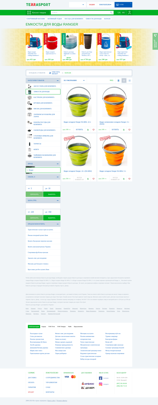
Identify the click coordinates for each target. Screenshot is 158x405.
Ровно (43, 311)
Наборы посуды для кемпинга (38, 122)
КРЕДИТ (31, 392)
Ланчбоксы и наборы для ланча (41, 114)
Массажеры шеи (60, 350)
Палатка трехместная (37, 339)
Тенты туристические (87, 342)
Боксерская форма (111, 339)
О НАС (48, 387)
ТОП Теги (51, 326)
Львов (51, 308)
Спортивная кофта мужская (114, 345)
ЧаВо (69, 326)
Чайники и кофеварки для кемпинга (41, 155)
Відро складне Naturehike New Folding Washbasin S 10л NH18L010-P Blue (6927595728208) (34, 55)
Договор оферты (61, 400)
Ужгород (43, 314)
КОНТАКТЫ (50, 392)
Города (44, 326)
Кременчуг (81, 311)
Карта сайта (51, 400)
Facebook (103, 378)
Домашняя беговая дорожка (39, 348)
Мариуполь (83, 308)
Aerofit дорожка (35, 345)
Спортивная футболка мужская (38, 252)
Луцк (118, 311)
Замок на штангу (60, 339)
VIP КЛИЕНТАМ (51, 382)
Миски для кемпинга (39, 108)
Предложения (78, 326)
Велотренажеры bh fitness (38, 342)
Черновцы (73, 311)
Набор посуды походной (88, 359)
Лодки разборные (61, 353)
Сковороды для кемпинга (41, 130)
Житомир (127, 308)
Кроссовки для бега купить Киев (38, 269)
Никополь (28, 314)
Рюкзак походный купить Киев (38, 235)
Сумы (27, 311)
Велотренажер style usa (112, 333)
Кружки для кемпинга (39, 103)
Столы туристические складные (90, 356)
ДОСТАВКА (32, 377)
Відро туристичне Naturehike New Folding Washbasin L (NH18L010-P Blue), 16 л (123, 55)
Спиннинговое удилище (63, 348)
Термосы (34, 143)
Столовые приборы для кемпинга (40, 136)
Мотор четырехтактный (113, 350)
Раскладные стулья (36, 333)
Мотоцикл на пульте (86, 333)
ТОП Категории (34, 326)
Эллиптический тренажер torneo (90, 350)
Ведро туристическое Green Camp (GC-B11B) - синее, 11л (105, 53)
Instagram (104, 384)
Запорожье (58, 308)
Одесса (40, 308)
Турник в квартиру (111, 336)
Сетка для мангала (36, 336)
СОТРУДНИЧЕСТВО (53, 377)
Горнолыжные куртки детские (40, 353)
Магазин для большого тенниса (38, 264)
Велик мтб (108, 342)
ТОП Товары (61, 326)
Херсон (98, 308)
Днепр (45, 308)
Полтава (104, 308)
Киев (27, 308)
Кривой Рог (67, 308)
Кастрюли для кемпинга (40, 97)
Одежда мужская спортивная (114, 353)
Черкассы (119, 308)
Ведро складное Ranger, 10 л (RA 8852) (78, 171)
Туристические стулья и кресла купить (40, 229)
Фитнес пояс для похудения (64, 333)
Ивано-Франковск (91, 311)
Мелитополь (125, 311)
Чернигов (111, 308)
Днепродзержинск (63, 311)
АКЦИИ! (92, 4)
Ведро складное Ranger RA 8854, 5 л (113, 171)
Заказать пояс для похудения (37, 258)
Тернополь (101, 311)
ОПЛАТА (31, 382)
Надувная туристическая (88, 353)
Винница (91, 308)
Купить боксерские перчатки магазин (40, 241)
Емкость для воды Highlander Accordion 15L (69, 53)
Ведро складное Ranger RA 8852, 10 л (77, 122)
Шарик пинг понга (36, 350)
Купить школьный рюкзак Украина (39, 247)
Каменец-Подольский (54, 314)
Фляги (33, 149)
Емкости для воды (38, 91)
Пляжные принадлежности (64, 345)
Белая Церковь (111, 311)
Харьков (33, 308)
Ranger (30, 170)
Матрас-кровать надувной (63, 342)
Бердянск (36, 314)
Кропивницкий (51, 311)
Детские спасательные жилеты (65, 336)
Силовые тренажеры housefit (114, 348)
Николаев (75, 308)
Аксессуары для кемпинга (41, 86)
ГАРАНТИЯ (32, 387)
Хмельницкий (35, 311)
